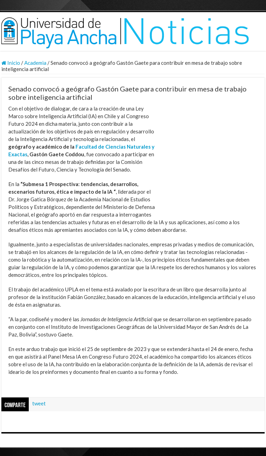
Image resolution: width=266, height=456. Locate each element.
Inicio (10, 63)
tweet (39, 403)
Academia (35, 63)
